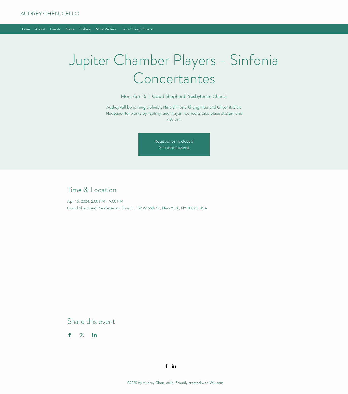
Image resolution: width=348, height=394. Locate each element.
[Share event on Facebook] (69, 335)
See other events (174, 147)
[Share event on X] (82, 335)
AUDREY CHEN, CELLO (49, 13)
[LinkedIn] (174, 366)
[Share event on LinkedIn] (94, 335)
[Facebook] (166, 366)
